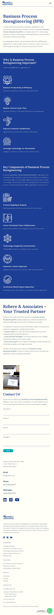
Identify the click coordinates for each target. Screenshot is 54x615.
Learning (5, 578)
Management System (9, 566)
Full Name (7, 409)
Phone (6, 418)
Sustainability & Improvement (11, 568)
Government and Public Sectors (12, 548)
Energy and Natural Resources (12, 553)
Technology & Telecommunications (13, 551)
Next (8, 451)
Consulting (6, 576)
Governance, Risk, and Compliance (13, 563)
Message (6, 437)
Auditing (5, 581)
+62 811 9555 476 (8, 493)
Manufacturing (7, 555)
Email (5, 428)
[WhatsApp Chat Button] (49, 610)
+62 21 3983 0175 (8, 484)
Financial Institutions (9, 546)
